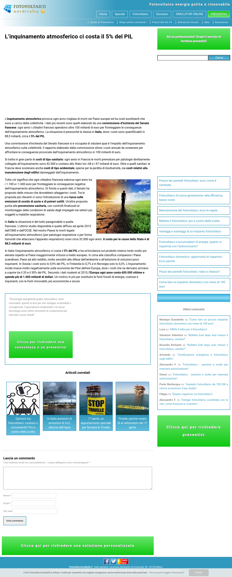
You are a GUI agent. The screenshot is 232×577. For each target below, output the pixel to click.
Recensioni (221, 22)
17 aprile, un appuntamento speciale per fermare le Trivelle (96, 423)
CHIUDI (198, 572)
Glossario (162, 14)
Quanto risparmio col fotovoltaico (192, 394)
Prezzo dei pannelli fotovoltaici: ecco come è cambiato (187, 183)
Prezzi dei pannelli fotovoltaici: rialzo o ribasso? (189, 271)
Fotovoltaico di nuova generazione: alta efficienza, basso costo (191, 198)
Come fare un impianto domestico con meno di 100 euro (192, 284)
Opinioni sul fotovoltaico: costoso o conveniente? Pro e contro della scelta (23, 425)
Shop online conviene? (132, 22)
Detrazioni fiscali (188, 22)
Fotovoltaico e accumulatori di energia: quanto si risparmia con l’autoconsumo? (190, 244)
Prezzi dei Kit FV (162, 22)
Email (7, 503)
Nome (7, 495)
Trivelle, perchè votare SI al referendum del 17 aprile (132, 423)
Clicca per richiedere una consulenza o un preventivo (41, 344)
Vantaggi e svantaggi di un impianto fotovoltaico (190, 231)
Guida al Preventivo (102, 22)
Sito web (7, 511)
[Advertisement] (78, 76)
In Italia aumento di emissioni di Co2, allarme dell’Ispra (59, 423)
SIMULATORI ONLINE (189, 14)
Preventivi (219, 14)
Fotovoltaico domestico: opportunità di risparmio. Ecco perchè (191, 259)
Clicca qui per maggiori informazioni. (167, 572)
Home (103, 14)
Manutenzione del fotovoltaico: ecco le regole (188, 210)
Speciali (120, 14)
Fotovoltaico (162, 4)
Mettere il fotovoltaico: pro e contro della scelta (189, 221)
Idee (207, 22)
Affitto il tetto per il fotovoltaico (188, 329)
